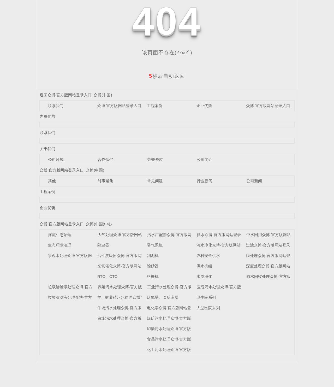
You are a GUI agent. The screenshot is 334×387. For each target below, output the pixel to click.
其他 (52, 181)
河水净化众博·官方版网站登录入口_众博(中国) (236, 245)
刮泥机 (153, 255)
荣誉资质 (155, 159)
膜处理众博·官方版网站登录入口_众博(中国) (284, 255)
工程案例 (155, 105)
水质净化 (204, 276)
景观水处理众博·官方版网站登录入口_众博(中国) (90, 255)
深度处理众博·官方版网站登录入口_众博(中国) (286, 266)
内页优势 (47, 116)
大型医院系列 (208, 308)
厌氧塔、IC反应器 (162, 297)
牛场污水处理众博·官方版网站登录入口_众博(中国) (141, 308)
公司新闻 (254, 181)
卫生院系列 (206, 297)
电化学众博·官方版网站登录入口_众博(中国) (185, 308)
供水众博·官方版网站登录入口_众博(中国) (233, 234)
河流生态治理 (59, 234)
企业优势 (204, 105)
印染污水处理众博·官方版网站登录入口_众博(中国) (191, 328)
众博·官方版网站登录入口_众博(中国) (129, 105)
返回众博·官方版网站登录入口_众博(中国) (76, 95)
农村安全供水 (208, 255)
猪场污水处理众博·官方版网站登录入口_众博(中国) (141, 318)
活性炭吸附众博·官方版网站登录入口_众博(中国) (139, 255)
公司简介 (204, 159)
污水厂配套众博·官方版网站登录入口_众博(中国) (189, 234)
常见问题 (155, 181)
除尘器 (103, 245)
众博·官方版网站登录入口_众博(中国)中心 (282, 105)
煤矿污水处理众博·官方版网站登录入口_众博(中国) (191, 318)
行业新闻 (204, 181)
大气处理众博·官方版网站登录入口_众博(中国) (138, 234)
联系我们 (55, 105)
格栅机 (153, 276)
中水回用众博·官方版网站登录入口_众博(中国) (286, 234)
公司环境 (56, 159)
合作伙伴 (105, 159)
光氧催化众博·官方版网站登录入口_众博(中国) (137, 266)
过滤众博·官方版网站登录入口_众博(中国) (282, 245)
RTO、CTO (107, 276)
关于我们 (47, 148)
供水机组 (204, 266)
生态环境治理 (59, 245)
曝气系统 (155, 245)
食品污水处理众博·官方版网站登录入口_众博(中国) (191, 339)
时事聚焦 (105, 181)
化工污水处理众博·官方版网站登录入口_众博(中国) (191, 349)
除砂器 (153, 266)
